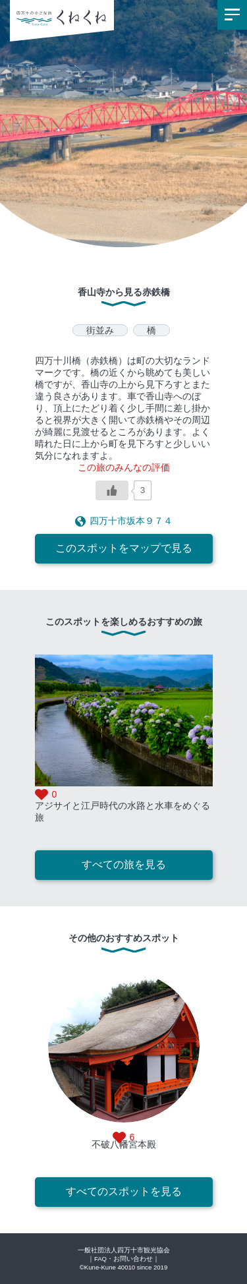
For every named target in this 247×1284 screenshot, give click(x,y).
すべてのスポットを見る (124, 1191)
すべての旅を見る (124, 864)
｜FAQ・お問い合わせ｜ (123, 1258)
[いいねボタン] (112, 490)
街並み (100, 330)
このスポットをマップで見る (123, 548)
